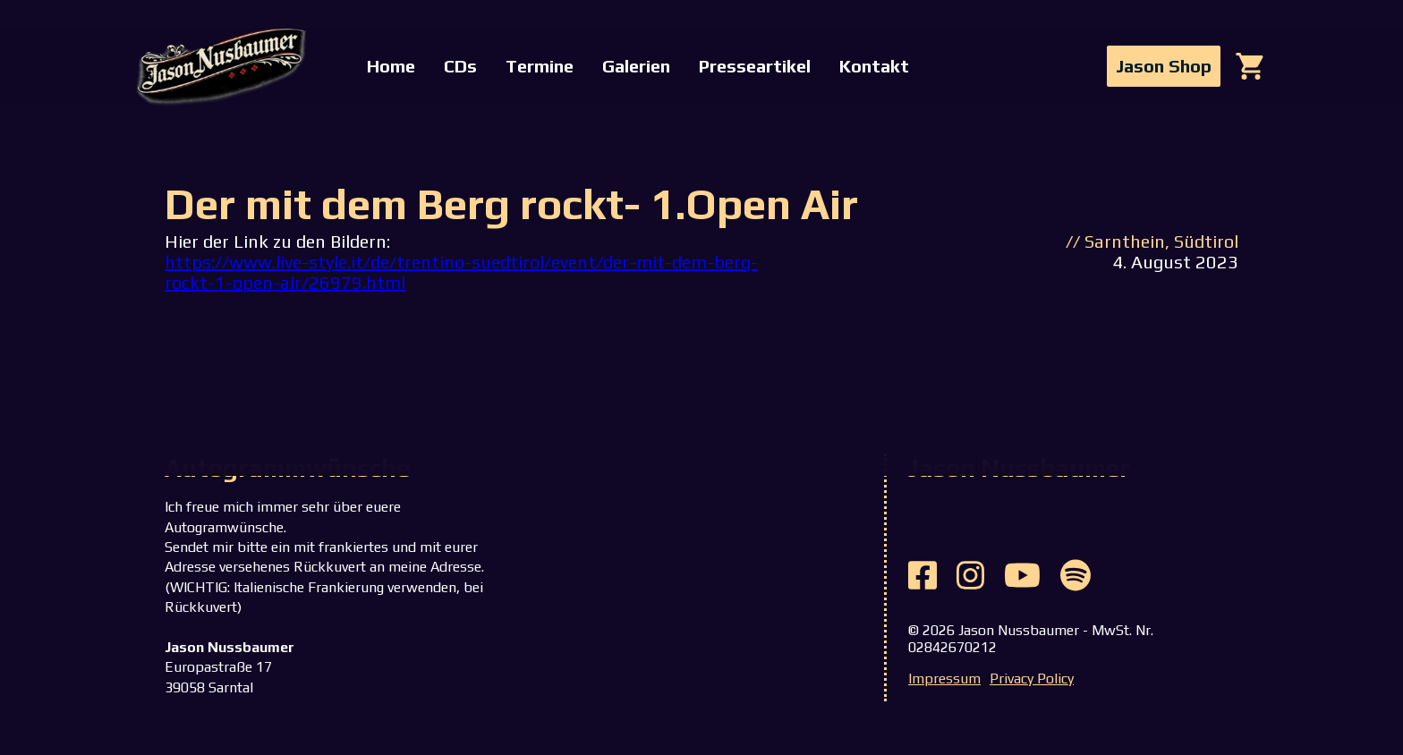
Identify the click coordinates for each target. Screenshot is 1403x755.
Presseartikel (755, 65)
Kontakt (874, 65)
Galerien (636, 65)
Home (391, 65)
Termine (540, 65)
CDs (460, 65)
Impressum (944, 678)
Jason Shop (1164, 65)
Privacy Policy (1032, 678)
